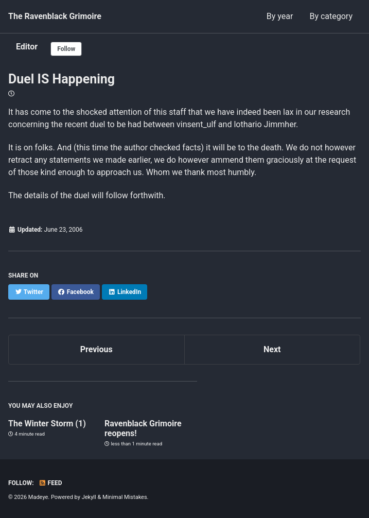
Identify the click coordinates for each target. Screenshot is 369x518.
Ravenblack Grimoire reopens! (142, 428)
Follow (66, 49)
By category (331, 16)
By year (280, 16)
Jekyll (89, 497)
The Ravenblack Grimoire (54, 16)
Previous (96, 349)
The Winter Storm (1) (47, 423)
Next (271, 349)
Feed (50, 483)
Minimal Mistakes (124, 497)
